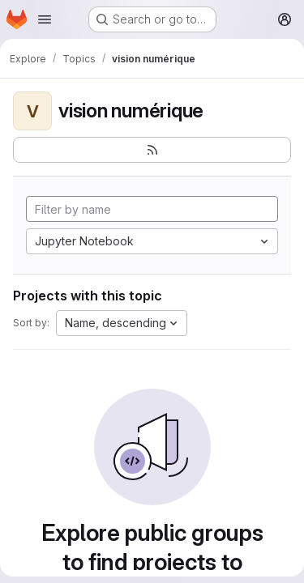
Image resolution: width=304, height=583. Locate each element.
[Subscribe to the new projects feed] (152, 150)
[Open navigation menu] (45, 19)
